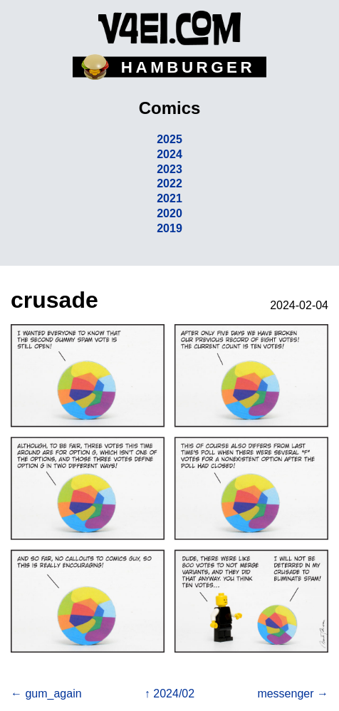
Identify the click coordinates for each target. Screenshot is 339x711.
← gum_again (46, 693)
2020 (169, 213)
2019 (169, 228)
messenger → (292, 693)
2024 (169, 154)
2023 (169, 169)
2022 (169, 183)
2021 (169, 198)
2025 (169, 139)
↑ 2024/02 (169, 693)
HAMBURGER (188, 67)
